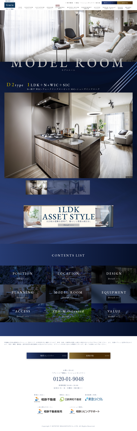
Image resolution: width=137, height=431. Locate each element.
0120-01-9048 (68, 382)
